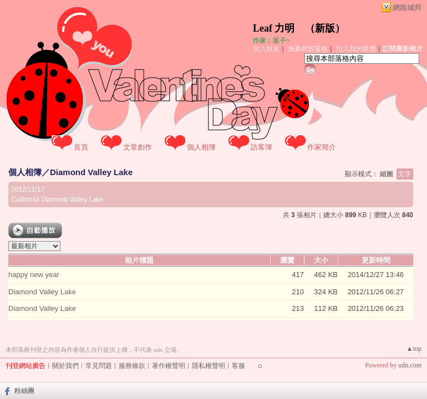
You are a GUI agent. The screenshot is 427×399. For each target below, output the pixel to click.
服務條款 (132, 366)
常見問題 (98, 366)
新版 (325, 28)
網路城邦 (407, 7)
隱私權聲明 (208, 366)
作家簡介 (321, 147)
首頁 (81, 147)
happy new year (33, 274)
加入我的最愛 (356, 49)
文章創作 (137, 147)
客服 (238, 366)
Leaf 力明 (274, 28)
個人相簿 (201, 147)
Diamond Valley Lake (91, 172)
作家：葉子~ (271, 40)
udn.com (409, 365)
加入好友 (266, 49)
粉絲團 (24, 391)
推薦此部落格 (308, 49)
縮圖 (386, 174)
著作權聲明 (168, 366)
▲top (413, 348)
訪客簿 (261, 147)
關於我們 (65, 366)
